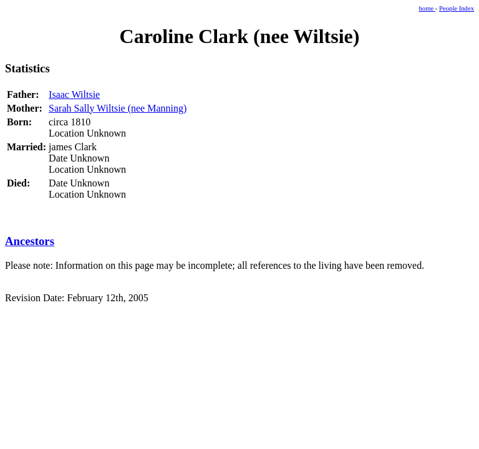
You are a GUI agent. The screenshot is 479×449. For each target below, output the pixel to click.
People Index (456, 8)
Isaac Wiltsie (74, 94)
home (427, 8)
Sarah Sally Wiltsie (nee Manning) (117, 108)
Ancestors (29, 241)
